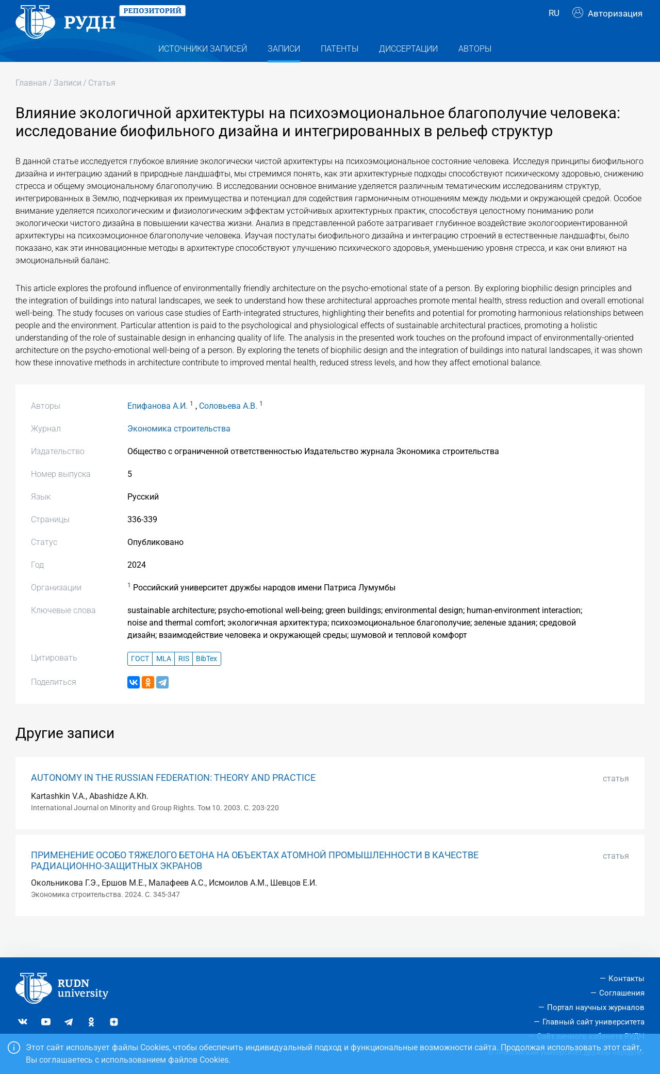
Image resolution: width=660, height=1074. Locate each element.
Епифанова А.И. (157, 426)
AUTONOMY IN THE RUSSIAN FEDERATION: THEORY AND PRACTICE (173, 798)
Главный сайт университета (593, 1022)
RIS (183, 679)
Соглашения (622, 993)
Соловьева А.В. (228, 426)
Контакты (626, 978)
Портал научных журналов (596, 1007)
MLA (163, 679)
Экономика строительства (178, 449)
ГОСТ (140, 679)
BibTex (206, 679)
